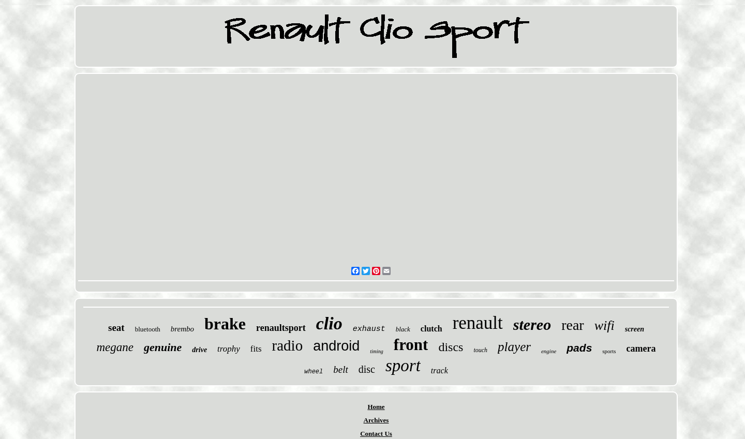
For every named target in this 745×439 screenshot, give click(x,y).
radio (287, 345)
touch (480, 350)
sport (403, 365)
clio (329, 323)
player (514, 347)
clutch (431, 328)
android (336, 346)
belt (340, 369)
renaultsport (281, 328)
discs (450, 347)
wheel (313, 371)
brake (225, 323)
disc (367, 369)
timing (376, 351)
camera (641, 348)
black (403, 329)
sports (609, 351)
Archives (376, 420)
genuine (163, 347)
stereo (532, 324)
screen (634, 329)
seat (116, 327)
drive (199, 350)
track (439, 370)
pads (579, 348)
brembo (182, 329)
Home (375, 407)
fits (256, 349)
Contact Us (376, 433)
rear (572, 325)
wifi (604, 325)
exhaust (369, 329)
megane (114, 347)
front (411, 345)
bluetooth (147, 329)
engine (548, 351)
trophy (228, 349)
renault (478, 323)
